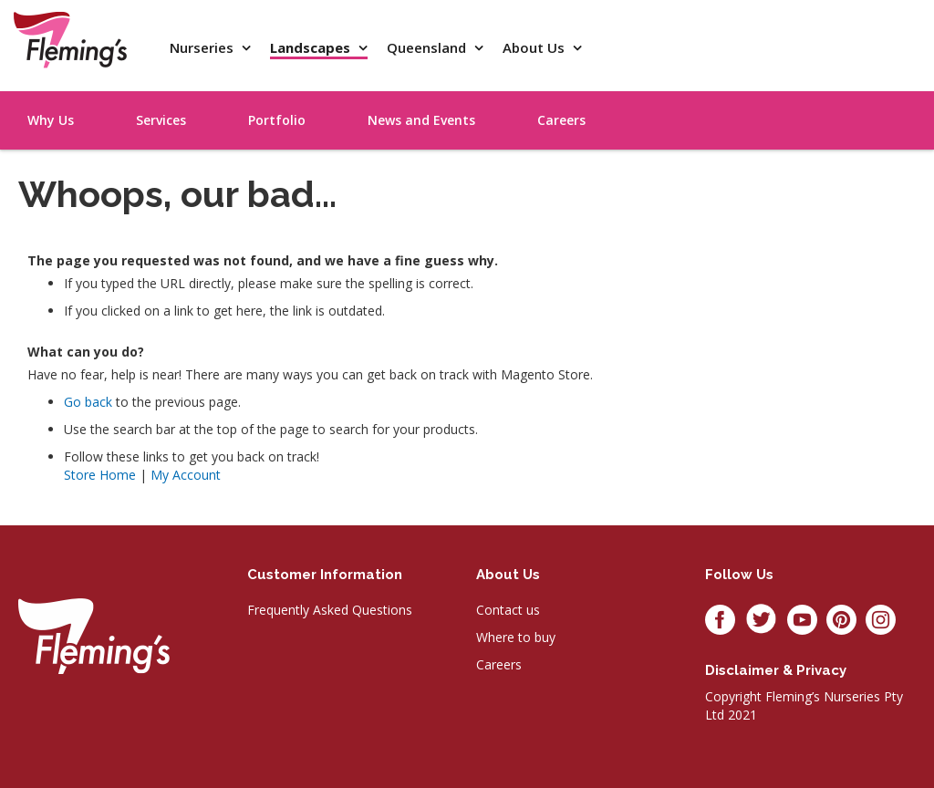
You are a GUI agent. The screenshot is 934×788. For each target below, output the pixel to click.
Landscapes (312, 47)
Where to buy (515, 637)
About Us (535, 47)
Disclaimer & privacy (775, 670)
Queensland (428, 47)
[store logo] (70, 39)
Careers (499, 664)
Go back (88, 401)
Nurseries (203, 47)
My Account (185, 474)
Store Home (100, 474)
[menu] (833, 99)
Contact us (508, 609)
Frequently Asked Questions (329, 609)
